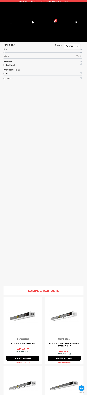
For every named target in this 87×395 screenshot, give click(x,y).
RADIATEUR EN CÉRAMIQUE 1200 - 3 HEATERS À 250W (64, 345)
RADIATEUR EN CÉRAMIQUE (23, 344)
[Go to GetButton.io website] (81, 392)
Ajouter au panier (22, 358)
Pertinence (72, 46)
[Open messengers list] (81, 388)
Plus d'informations (23, 362)
